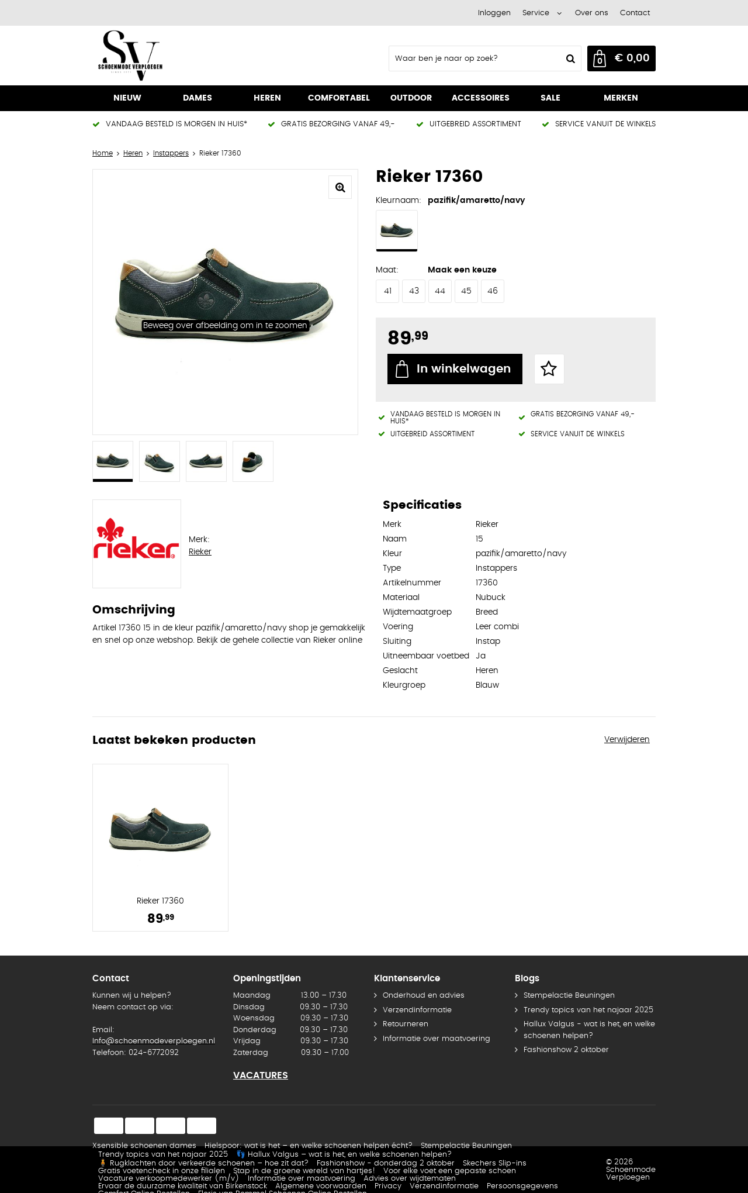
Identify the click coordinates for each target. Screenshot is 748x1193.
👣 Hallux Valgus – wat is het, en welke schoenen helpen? (344, 1154)
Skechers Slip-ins (495, 1163)
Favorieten (549, 369)
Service (535, 13)
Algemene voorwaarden (320, 1186)
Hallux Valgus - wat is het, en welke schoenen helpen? (589, 1030)
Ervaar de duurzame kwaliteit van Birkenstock (182, 1186)
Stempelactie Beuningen (569, 995)
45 (466, 291)
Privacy (388, 1186)
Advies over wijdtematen (409, 1178)
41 (388, 291)
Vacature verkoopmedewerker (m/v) (169, 1178)
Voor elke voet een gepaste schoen (449, 1171)
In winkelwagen (464, 369)
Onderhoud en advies (424, 995)
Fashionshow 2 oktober (566, 1050)
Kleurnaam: (398, 200)
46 (492, 291)
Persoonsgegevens (522, 1186)
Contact (635, 13)
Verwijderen (627, 740)
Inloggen (494, 13)
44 (440, 291)
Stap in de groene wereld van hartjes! (304, 1171)
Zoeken (569, 58)
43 (414, 291)
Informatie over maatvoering (436, 1039)
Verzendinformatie (417, 1010)
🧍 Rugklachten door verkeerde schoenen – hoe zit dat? (203, 1163)
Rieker (200, 552)
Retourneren (405, 1024)
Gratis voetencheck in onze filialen (161, 1171)
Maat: (387, 270)
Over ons (591, 13)
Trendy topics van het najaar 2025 (588, 1010)
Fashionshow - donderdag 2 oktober (386, 1163)
